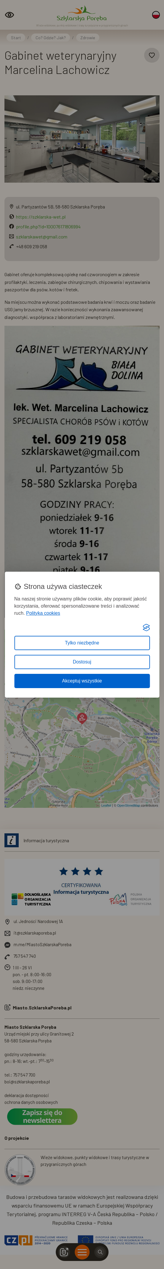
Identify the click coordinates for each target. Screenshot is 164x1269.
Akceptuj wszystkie (82, 680)
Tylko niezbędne (82, 642)
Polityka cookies (43, 613)
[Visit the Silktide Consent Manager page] (146, 627)
